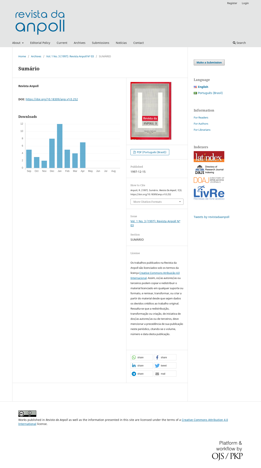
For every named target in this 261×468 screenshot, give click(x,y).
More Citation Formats (147, 202)
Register (232, 3)
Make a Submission (209, 62)
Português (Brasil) (210, 93)
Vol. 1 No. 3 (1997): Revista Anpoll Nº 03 (70, 56)
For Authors (201, 123)
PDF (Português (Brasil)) (151, 152)
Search (239, 43)
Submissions (100, 43)
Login (245, 3)
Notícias (121, 43)
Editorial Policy (40, 43)
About (16, 43)
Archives (79, 43)
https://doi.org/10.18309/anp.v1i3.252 (52, 99)
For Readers (201, 117)
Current (62, 43)
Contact (138, 43)
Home (22, 56)
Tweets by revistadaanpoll (211, 217)
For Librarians (202, 130)
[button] (142, 357)
